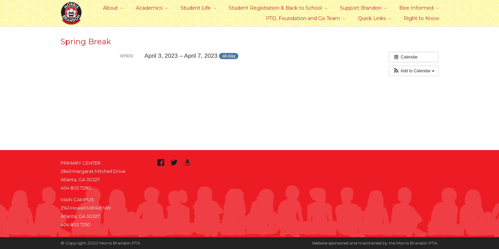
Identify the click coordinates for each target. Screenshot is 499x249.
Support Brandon (360, 8)
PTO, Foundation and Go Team (303, 18)
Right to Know (421, 18)
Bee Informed (416, 8)
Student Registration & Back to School (275, 8)
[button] (413, 71)
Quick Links (372, 18)
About (110, 8)
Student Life (196, 8)
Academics (149, 8)
